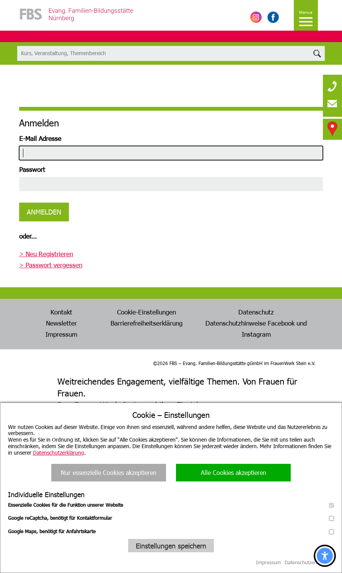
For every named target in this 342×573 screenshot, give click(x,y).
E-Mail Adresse (40, 138)
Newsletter (61, 323)
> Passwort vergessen (50, 264)
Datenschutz (256, 312)
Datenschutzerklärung (58, 452)
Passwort (32, 169)
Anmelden (44, 211)
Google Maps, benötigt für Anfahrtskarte (171, 531)
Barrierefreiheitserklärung (146, 323)
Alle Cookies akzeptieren (233, 472)
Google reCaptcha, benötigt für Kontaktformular (171, 518)
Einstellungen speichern (171, 545)
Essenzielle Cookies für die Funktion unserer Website (171, 505)
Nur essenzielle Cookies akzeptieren (108, 472)
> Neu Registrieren (46, 253)
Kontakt (61, 312)
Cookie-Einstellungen (146, 312)
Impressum (61, 334)
